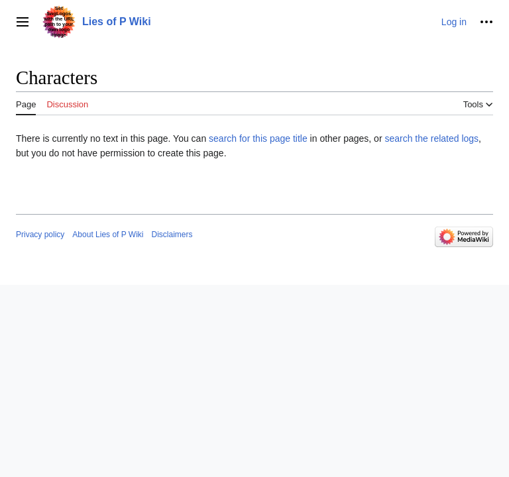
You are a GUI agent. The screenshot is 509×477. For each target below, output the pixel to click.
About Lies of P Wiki (107, 234)
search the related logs (431, 138)
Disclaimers (172, 234)
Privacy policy (40, 234)
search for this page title (258, 138)
